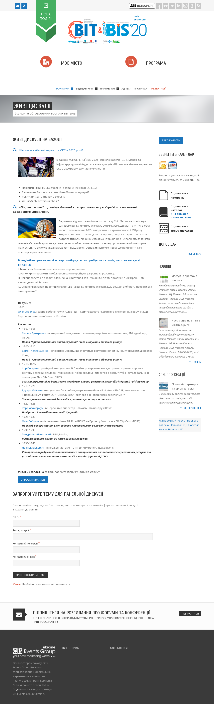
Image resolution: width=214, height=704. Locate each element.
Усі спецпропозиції (190, 408)
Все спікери (195, 253)
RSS (198, 6)
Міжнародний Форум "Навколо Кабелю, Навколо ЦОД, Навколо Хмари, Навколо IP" (179, 425)
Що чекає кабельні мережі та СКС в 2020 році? (48, 150)
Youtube (192, 6)
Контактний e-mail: (24, 556)
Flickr (165, 6)
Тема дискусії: (22, 530)
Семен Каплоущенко (35, 351)
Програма (140, 88)
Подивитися (20, 689)
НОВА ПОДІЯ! (45, 16)
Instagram (185, 6)
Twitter (172, 6)
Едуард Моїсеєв (32, 390)
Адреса (126, 88)
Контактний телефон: (26, 543)
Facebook (159, 6)
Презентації (157, 88)
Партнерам (109, 88)
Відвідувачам (86, 88)
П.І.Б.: (17, 517)
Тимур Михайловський (36, 434)
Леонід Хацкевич (33, 447)
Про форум (63, 88)
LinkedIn (179, 6)
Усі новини (195, 362)
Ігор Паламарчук (32, 408)
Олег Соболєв (26, 311)
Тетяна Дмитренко (34, 333)
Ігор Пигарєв (30, 368)
